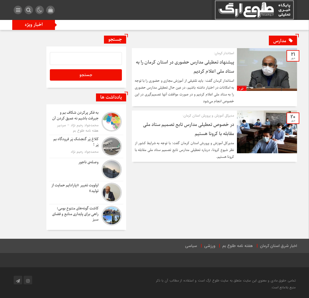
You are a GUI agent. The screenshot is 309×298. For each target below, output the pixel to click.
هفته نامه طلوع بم (237, 246)
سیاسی (191, 246)
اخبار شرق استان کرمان (278, 246)
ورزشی (209, 246)
